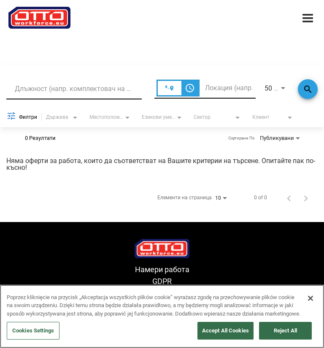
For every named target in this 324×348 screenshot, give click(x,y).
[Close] (310, 298)
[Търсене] (308, 89)
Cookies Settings (33, 330)
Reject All (285, 330)
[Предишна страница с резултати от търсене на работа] (289, 197)
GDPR (162, 281)
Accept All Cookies (225, 330)
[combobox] (74, 89)
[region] (162, 316)
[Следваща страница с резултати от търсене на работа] (305, 197)
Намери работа (162, 269)
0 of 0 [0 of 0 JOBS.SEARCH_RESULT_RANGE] (260, 197)
